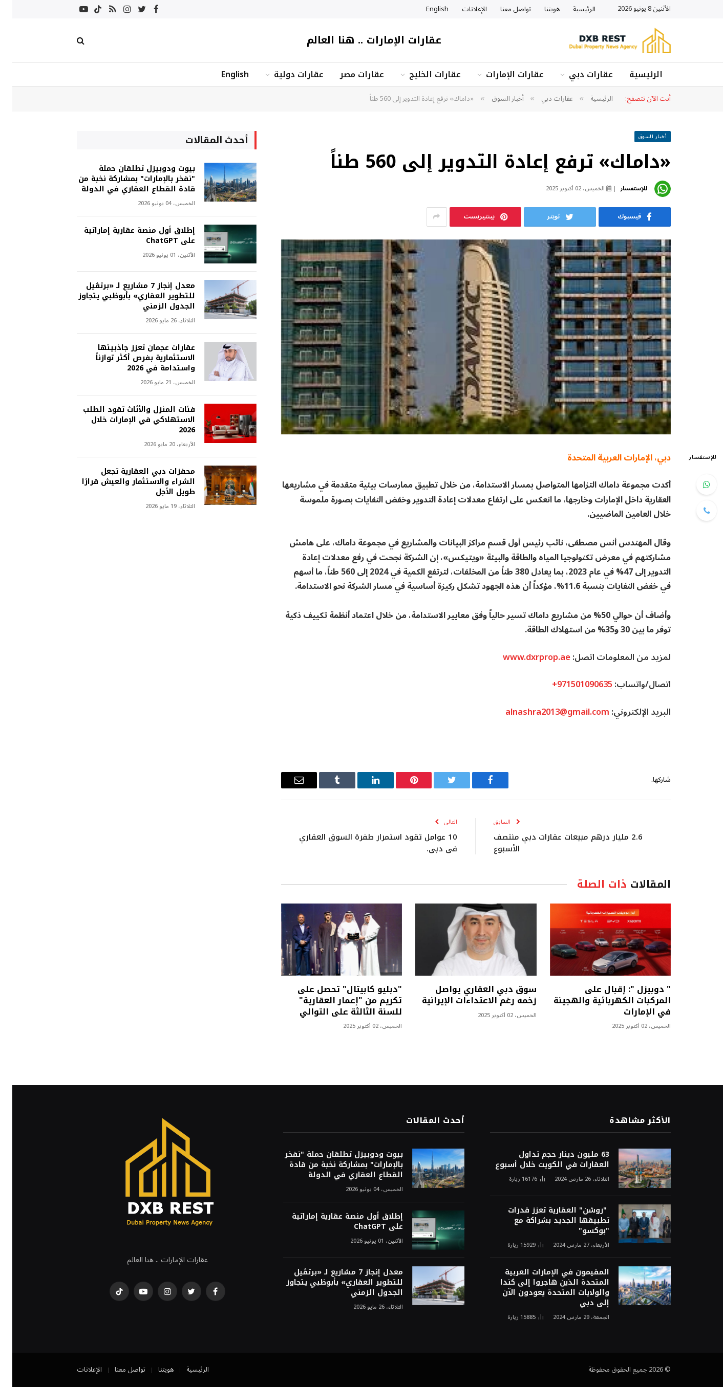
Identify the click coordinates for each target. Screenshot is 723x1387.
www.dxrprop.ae (524, 657)
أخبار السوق (640, 136)
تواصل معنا (503, 9)
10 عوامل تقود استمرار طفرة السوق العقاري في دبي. (366, 843)
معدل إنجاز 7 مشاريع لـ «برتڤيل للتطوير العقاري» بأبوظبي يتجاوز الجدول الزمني (124, 296)
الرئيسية (572, 9)
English (425, 9)
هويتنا (539, 9)
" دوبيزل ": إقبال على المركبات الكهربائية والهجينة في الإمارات (599, 1000)
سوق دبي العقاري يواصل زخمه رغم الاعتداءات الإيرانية (467, 995)
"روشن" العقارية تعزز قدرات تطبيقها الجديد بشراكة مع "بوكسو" (546, 1220)
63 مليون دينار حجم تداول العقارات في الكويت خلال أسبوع (540, 1160)
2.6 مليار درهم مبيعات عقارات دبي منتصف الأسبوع (555, 843)
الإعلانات (462, 9)
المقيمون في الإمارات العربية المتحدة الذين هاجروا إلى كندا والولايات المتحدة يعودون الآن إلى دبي (542, 1287)
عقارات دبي (579, 74)
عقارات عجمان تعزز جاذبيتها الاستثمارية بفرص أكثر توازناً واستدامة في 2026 (133, 358)
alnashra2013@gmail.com (545, 712)
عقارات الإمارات (502, 74)
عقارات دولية (286, 74)
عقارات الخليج (423, 74)
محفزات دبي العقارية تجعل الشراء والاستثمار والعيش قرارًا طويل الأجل (126, 482)
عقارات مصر (350, 74)
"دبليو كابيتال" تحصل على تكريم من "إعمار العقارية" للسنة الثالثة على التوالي (337, 1000)
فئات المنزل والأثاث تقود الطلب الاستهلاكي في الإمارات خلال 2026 (127, 420)
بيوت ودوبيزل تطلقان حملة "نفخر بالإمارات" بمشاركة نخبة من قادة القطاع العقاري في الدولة (124, 179)
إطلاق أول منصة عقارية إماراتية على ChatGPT (127, 236)
